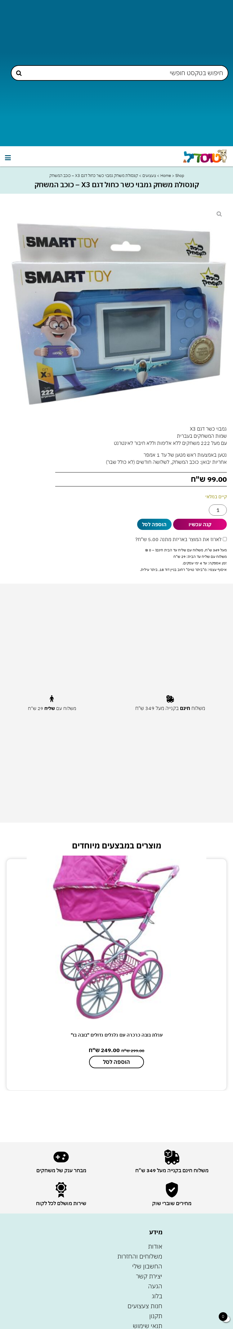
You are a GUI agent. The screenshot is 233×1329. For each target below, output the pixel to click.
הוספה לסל (154, 524)
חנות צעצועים (145, 1306)
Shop (179, 175)
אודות (155, 1246)
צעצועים (149, 175)
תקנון (155, 1316)
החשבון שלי (147, 1266)
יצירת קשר (149, 1276)
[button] (7, 158)
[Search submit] (18, 73)
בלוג (157, 1296)
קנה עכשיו (200, 524)
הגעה (155, 1286)
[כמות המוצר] (218, 510)
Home (165, 175)
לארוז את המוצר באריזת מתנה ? (181, 539)
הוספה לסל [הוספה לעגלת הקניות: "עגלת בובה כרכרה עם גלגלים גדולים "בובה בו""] (116, 1061)
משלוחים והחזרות (139, 1256)
